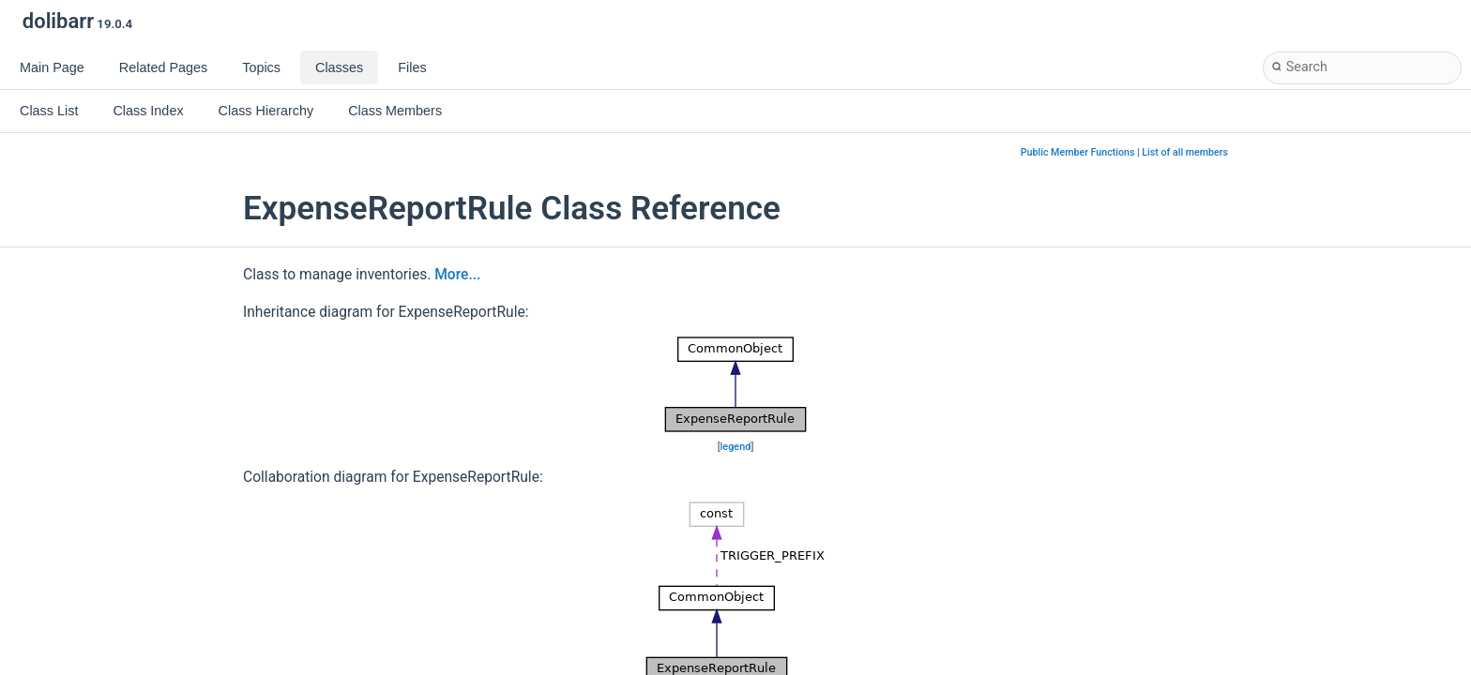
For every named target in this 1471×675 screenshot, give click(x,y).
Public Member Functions (1078, 152)
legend (735, 447)
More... (457, 274)
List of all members (1185, 152)
